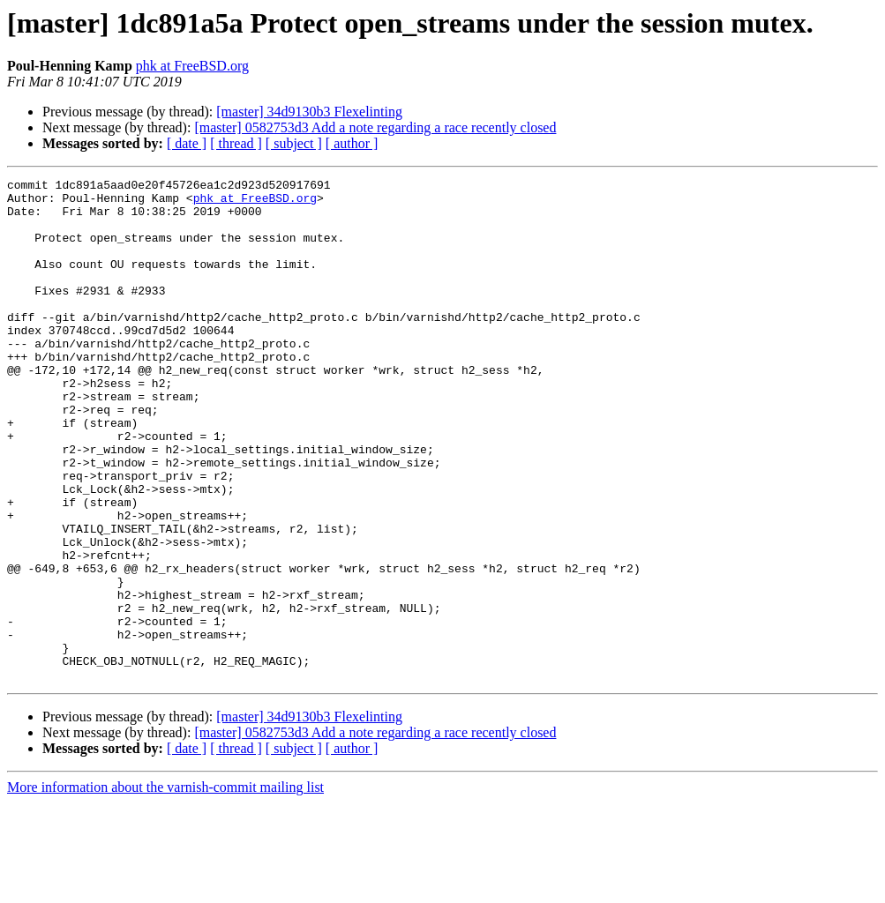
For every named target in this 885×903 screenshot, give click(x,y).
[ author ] (352, 143)
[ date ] (186, 143)
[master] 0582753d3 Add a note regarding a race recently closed (375, 127)
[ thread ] (236, 143)
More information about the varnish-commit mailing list (165, 887)
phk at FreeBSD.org (192, 65)
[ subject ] (294, 143)
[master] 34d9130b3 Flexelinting (309, 111)
